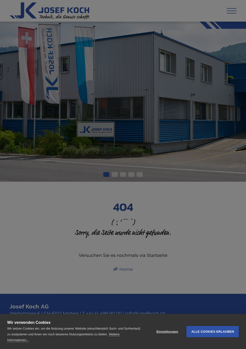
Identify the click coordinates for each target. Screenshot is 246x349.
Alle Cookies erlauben (212, 331)
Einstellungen (167, 331)
